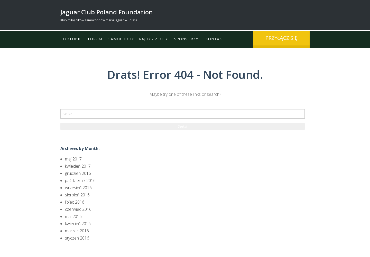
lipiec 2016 (74, 202)
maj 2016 (73, 216)
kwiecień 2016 (78, 223)
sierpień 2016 (77, 195)
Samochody (121, 39)
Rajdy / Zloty (153, 39)
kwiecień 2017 (78, 166)
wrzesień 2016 (78, 188)
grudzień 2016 (78, 173)
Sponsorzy (186, 39)
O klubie (72, 39)
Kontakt (215, 39)
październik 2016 (80, 180)
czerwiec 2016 (78, 209)
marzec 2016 (77, 231)
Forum (95, 39)
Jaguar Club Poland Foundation (106, 12)
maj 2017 (73, 159)
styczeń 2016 (77, 238)
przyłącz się (281, 37)
